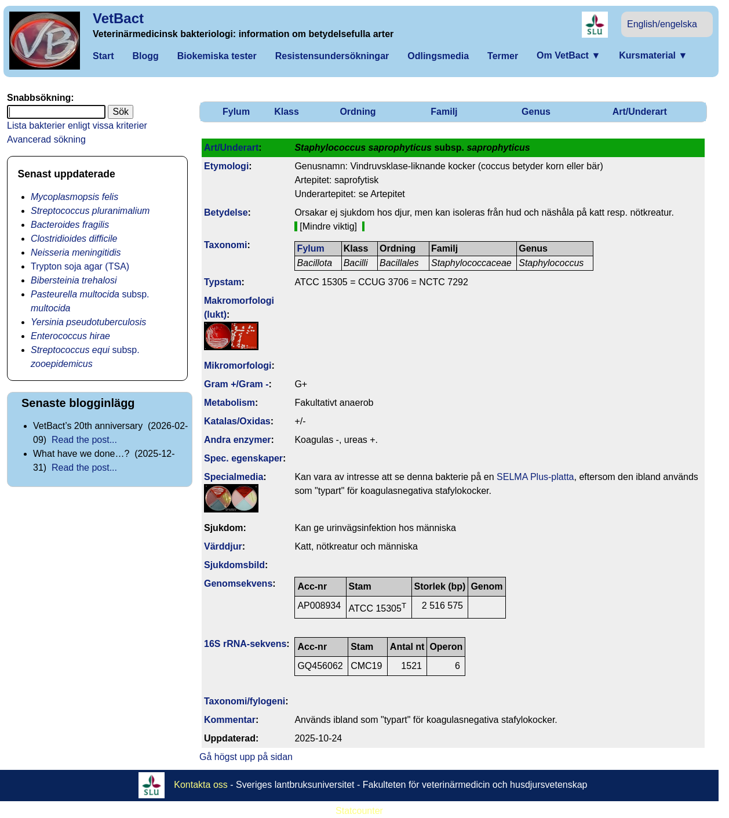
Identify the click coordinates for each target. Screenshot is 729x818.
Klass (286, 112)
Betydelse (226, 212)
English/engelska (662, 24)
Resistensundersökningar (332, 56)
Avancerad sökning (46, 139)
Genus (536, 112)
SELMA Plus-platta (535, 477)
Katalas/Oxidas (237, 421)
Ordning (358, 112)
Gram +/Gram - (236, 384)
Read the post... (84, 440)
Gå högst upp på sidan (246, 757)
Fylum (236, 112)
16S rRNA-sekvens (245, 644)
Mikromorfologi (237, 365)
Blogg (145, 56)
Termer (502, 56)
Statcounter (359, 811)
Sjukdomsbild (234, 565)
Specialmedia (233, 477)
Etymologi (226, 166)
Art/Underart (640, 112)
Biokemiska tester (217, 56)
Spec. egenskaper (243, 458)
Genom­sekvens (238, 583)
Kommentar (230, 720)
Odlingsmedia (438, 56)
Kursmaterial (653, 55)
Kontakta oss (201, 785)
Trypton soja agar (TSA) (80, 266)
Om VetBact (568, 55)
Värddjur (223, 546)
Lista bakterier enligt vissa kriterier (77, 125)
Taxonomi (225, 245)
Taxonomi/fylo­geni (244, 701)
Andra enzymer (237, 440)
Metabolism (229, 403)
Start (103, 56)
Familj (444, 112)
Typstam (223, 282)
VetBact (118, 18)
